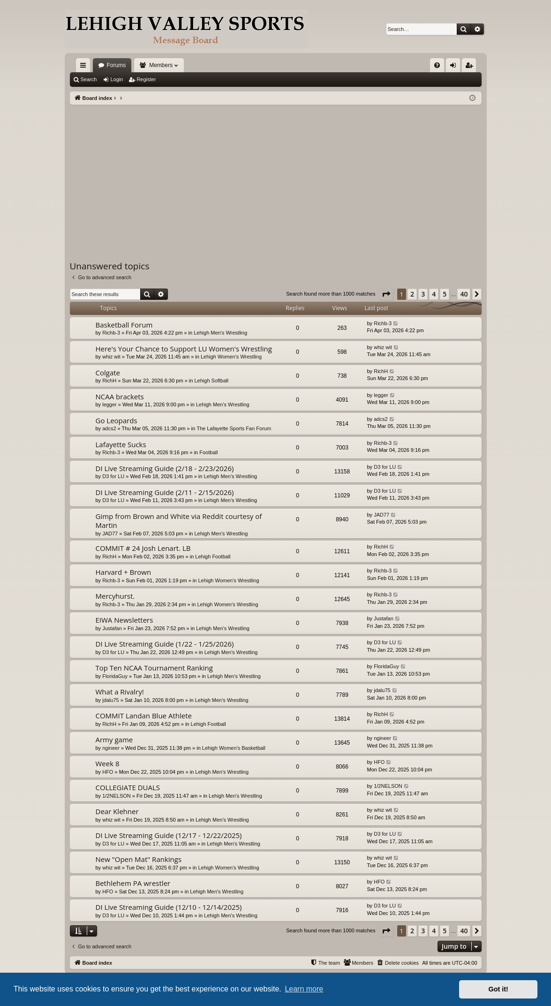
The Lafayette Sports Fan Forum (233, 428)
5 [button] (444, 294)
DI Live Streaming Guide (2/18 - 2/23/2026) (165, 468)
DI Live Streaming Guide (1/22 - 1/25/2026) (165, 643)
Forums (116, 65)
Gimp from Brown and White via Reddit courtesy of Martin (179, 520)
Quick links (85, 67)
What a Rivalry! (120, 691)
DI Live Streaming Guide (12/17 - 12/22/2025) (169, 835)
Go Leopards (116, 420)
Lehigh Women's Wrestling (231, 356)
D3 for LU (113, 476)
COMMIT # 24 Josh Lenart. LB (143, 548)
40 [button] (464, 294)
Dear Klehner (117, 811)
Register (146, 79)
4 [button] (434, 294)
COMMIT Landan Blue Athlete (144, 715)
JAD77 (110, 533)
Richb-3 (111, 332)
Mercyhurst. (115, 596)
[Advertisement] (276, 175)
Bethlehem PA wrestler (133, 883)
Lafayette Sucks (121, 444)
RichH (109, 380)
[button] (386, 294)
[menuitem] (437, 65)
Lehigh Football (212, 556)
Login (116, 79)
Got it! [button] (498, 989)
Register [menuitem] (471, 67)
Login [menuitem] (455, 67)
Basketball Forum (124, 324)
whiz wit (111, 356)
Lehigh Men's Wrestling (220, 332)
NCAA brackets (120, 396)
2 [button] (412, 294)
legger (109, 404)
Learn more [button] (304, 989)
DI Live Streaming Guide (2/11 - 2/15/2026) (165, 492)
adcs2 (109, 428)
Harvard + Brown (123, 572)
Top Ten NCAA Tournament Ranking (154, 667)
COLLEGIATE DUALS (128, 787)
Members (161, 65)
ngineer (111, 748)
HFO (107, 772)
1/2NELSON (116, 796)
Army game (114, 739)
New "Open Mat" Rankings (139, 859)
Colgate (108, 372)
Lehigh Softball (211, 380)
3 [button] (423, 294)
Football (208, 452)
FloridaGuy (115, 676)
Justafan (112, 628)
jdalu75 (110, 700)
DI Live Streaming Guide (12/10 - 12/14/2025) (169, 907)
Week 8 (108, 763)
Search (89, 79)
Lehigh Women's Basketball (233, 748)
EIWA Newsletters (124, 620)
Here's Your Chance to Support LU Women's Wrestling (184, 348)
